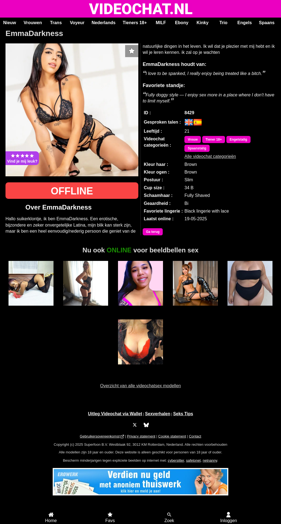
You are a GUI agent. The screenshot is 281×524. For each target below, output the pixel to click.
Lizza (250, 309)
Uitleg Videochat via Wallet (115, 413)
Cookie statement (172, 436)
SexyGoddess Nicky (140, 369)
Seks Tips (183, 413)
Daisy (85, 309)
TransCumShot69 (195, 309)
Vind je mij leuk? (22, 158)
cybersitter (176, 460)
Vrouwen (33, 22)
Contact (195, 436)
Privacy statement (141, 436)
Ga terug (152, 232)
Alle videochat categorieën (210, 156)
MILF (161, 22)
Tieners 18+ (135, 22)
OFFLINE (72, 191)
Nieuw (9, 22)
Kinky (202, 22)
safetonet (193, 460)
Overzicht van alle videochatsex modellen (140, 385)
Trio (223, 22)
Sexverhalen (157, 413)
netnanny (210, 460)
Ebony (182, 22)
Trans (56, 22)
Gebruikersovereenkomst (100, 436)
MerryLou (30, 309)
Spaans (267, 22)
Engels (244, 22)
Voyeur (77, 22)
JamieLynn (140, 309)
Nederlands (104, 22)
